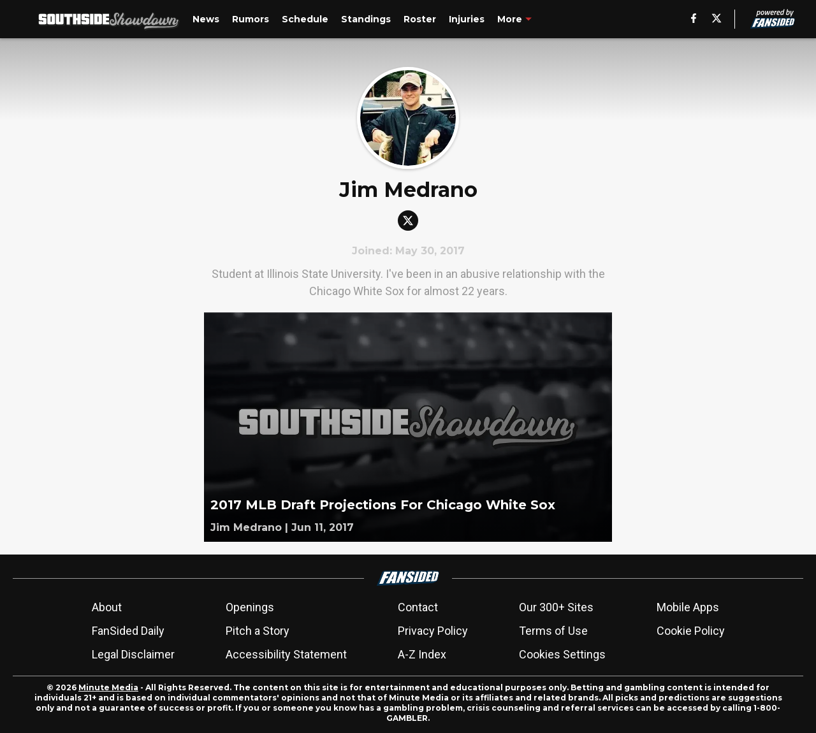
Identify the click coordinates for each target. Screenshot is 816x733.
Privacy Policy (433, 630)
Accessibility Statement (286, 654)
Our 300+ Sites (556, 607)
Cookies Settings (562, 654)
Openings (250, 607)
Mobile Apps (688, 607)
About (107, 607)
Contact (418, 607)
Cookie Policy (691, 630)
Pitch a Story (257, 630)
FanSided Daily (128, 630)
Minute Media (108, 687)
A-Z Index (422, 654)
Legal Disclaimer (133, 654)
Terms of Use (553, 630)
